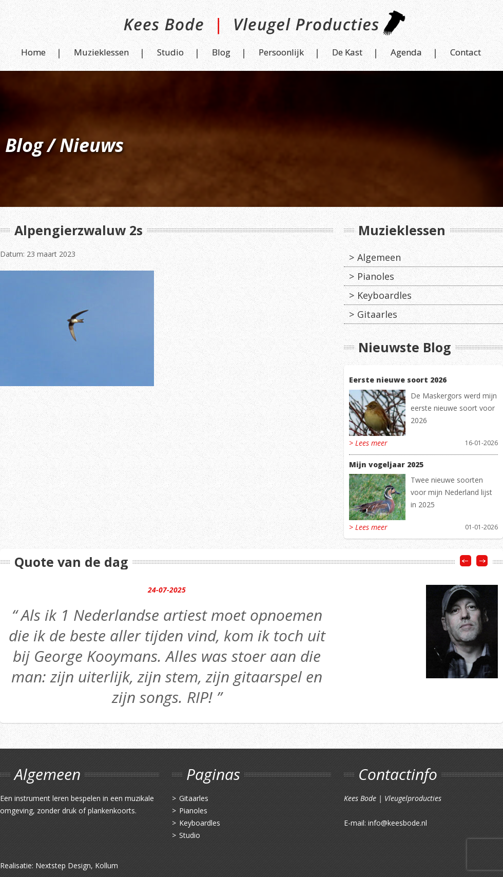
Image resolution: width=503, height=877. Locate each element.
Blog (221, 52)
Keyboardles (384, 295)
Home (33, 52)
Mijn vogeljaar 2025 (386, 464)
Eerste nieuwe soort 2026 (398, 380)
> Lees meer (368, 443)
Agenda (406, 52)
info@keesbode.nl (397, 823)
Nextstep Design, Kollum (76, 865)
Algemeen (379, 257)
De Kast (347, 52)
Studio (170, 52)
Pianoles (375, 276)
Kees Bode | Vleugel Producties (252, 27)
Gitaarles (377, 314)
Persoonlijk (281, 52)
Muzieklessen (101, 52)
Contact (465, 52)
